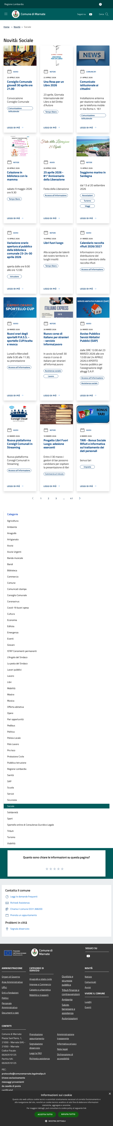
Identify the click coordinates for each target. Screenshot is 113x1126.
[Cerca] (107, 14)
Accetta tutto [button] (45, 1114)
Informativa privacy (67, 1044)
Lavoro (10, 676)
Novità (17, 27)
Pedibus (11, 725)
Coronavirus (13, 601)
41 (71, 498)
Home (6, 27)
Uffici (4, 987)
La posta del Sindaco (17, 663)
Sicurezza (12, 800)
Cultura (11, 614)
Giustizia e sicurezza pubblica (67, 980)
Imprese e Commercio (40, 984)
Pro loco (11, 750)
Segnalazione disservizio (36, 1046)
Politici (5, 998)
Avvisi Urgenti (14, 552)
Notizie (50, 71)
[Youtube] (89, 14)
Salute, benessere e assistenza (68, 1009)
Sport (10, 818)
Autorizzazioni (70, 1018)
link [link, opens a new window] (84, 1108)
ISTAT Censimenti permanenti (22, 651)
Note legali (62, 1049)
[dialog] (56, 1108)
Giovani (11, 645)
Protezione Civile (15, 756)
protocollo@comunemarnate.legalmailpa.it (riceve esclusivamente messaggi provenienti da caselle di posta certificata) (24, 1082)
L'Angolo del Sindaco (17, 657)
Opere (10, 713)
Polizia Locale (14, 738)
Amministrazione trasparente (65, 1036)
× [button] (110, 1094)
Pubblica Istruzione (16, 762)
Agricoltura (12, 521)
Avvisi (12, 71)
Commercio (12, 576)
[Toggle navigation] (6, 14)
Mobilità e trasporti (39, 995)
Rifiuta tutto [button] (68, 1114)
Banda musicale (15, 558)
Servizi (10, 793)
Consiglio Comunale (17, 595)
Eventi (10, 638)
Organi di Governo (11, 976)
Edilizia (10, 626)
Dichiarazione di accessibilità (65, 1056)
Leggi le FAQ (35, 1053)
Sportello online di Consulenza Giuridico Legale (30, 824)
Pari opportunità (15, 719)
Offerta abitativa (15, 707)
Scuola (10, 787)
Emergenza (12, 632)
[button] (56, 1121)
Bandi (10, 564)
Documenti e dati (10, 1012)
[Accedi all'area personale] (100, 4)
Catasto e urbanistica (40, 989)
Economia (12, 620)
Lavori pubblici (14, 669)
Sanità (10, 775)
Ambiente (12, 527)
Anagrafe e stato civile (40, 979)
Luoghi (88, 1002)
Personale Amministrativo (9, 1005)
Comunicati (88, 71)
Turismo (11, 837)
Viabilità (11, 843)
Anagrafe (11, 533)
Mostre (10, 694)
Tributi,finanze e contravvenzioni (71, 992)
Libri (9, 682)
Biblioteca (12, 570)
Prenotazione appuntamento (36, 1036)
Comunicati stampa (16, 589)
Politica (11, 731)
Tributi (10, 831)
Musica (10, 700)
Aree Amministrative (12, 982)
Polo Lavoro (13, 744)
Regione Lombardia (14, 4)
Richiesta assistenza (39, 1058)
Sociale (10, 806)
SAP (9, 781)
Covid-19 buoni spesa (18, 607)
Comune (11, 583)
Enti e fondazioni (10, 992)
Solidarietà (12, 812)
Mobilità (11, 688)
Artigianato (13, 539)
